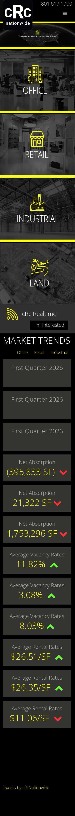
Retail (39, 352)
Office (22, 352)
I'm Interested (49, 325)
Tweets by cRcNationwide (26, 787)
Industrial (59, 352)
